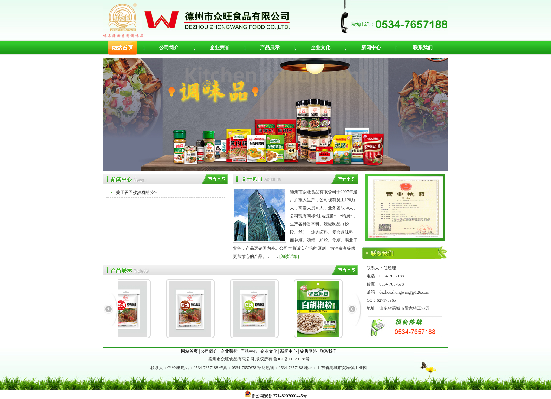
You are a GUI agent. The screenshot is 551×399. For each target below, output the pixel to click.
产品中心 (248, 351)
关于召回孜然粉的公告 (137, 192)
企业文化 (320, 47)
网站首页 (189, 351)
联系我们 (423, 47)
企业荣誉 (219, 47)
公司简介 (169, 47)
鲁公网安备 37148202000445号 (275, 395)
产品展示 (270, 47)
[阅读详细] (289, 256)
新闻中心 (371, 47)
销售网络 (308, 351)
